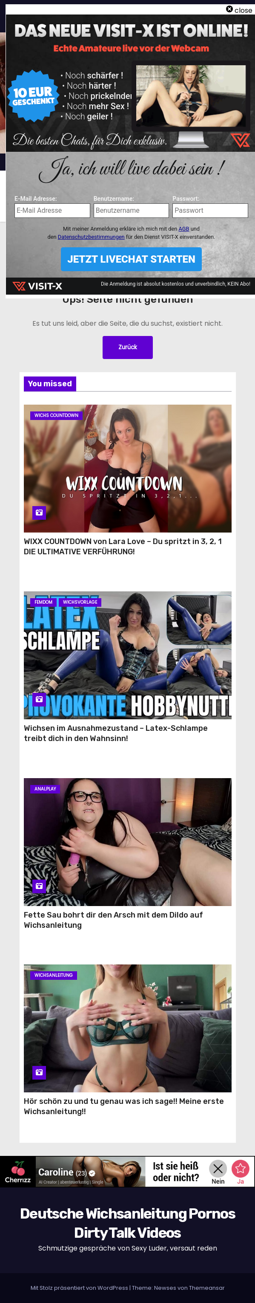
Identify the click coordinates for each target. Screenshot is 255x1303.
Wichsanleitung (53, 975)
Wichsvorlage (80, 602)
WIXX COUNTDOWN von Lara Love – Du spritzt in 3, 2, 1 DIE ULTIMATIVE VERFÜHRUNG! (123, 546)
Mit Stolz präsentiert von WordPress (80, 1288)
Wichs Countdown (56, 415)
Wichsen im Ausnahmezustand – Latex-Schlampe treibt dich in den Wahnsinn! (116, 733)
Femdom (43, 602)
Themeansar (207, 1288)
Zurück (127, 347)
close (243, 10)
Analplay (45, 789)
